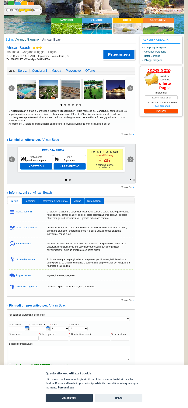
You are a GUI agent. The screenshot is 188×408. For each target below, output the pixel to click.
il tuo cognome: (47, 334)
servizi (22, 70)
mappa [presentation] (77, 201)
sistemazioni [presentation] (94, 201)
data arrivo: (15, 324)
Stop (133, 180)
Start (131, 180)
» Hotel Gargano (151, 55)
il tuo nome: (15, 334)
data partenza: (38, 324)
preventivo (73, 70)
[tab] (14, 201)
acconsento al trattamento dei (160, 104)
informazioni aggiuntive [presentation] (55, 201)
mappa (56, 70)
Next (130, 88)
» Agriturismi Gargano (154, 51)
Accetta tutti (69, 397)
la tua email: (161, 92)
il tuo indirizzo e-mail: (80, 334)
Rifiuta (118, 397)
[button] (118, 54)
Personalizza (66, 387)
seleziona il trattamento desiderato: (27, 315)
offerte (90, 70)
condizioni (39, 70)
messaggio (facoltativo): (21, 344)
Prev (12, 88)
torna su (128, 134)
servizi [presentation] (14, 201)
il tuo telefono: (119, 334)
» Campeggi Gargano (154, 47)
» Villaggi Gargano (152, 60)
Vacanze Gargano (27, 39)
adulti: (54, 324)
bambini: (74, 324)
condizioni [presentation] (30, 201)
